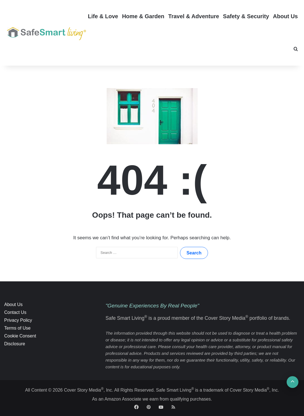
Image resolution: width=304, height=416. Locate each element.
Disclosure (14, 343)
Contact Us (15, 312)
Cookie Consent (20, 336)
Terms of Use (17, 328)
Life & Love (103, 16)
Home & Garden (143, 16)
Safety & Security (246, 16)
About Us (285, 16)
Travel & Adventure (193, 16)
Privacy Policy (18, 320)
